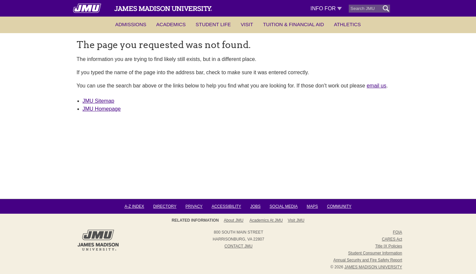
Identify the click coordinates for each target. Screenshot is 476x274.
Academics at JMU (266, 220)
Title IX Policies (388, 246)
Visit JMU (296, 220)
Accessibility (226, 206)
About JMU (233, 220)
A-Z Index (134, 206)
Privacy (194, 206)
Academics (171, 24)
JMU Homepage (102, 109)
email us (376, 85)
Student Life (213, 24)
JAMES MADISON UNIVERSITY (373, 267)
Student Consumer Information (375, 253)
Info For (326, 8)
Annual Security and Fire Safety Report (367, 260)
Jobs (255, 206)
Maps (312, 206)
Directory (164, 206)
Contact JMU (238, 246)
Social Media (284, 206)
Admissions (130, 24)
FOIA (397, 232)
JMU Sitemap (98, 101)
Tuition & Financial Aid (293, 24)
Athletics (347, 24)
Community (339, 206)
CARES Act (392, 239)
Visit (247, 24)
